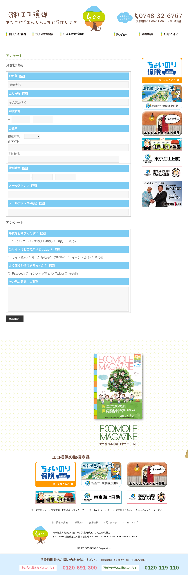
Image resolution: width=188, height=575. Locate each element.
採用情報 (93, 522)
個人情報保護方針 (60, 522)
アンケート (14, 56)
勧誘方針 (79, 522)
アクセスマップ (130, 522)
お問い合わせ (110, 522)
